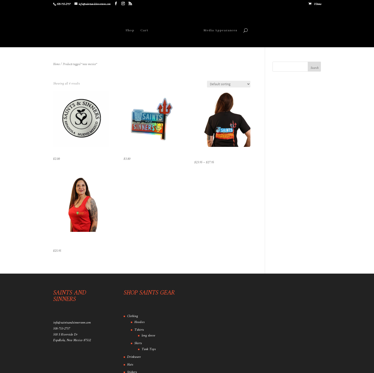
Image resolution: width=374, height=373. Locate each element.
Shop (130, 30)
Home (56, 64)
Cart (144, 30)
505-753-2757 (61, 328)
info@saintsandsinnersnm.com (72, 322)
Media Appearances (220, 30)
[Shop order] (228, 84)
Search (314, 68)
